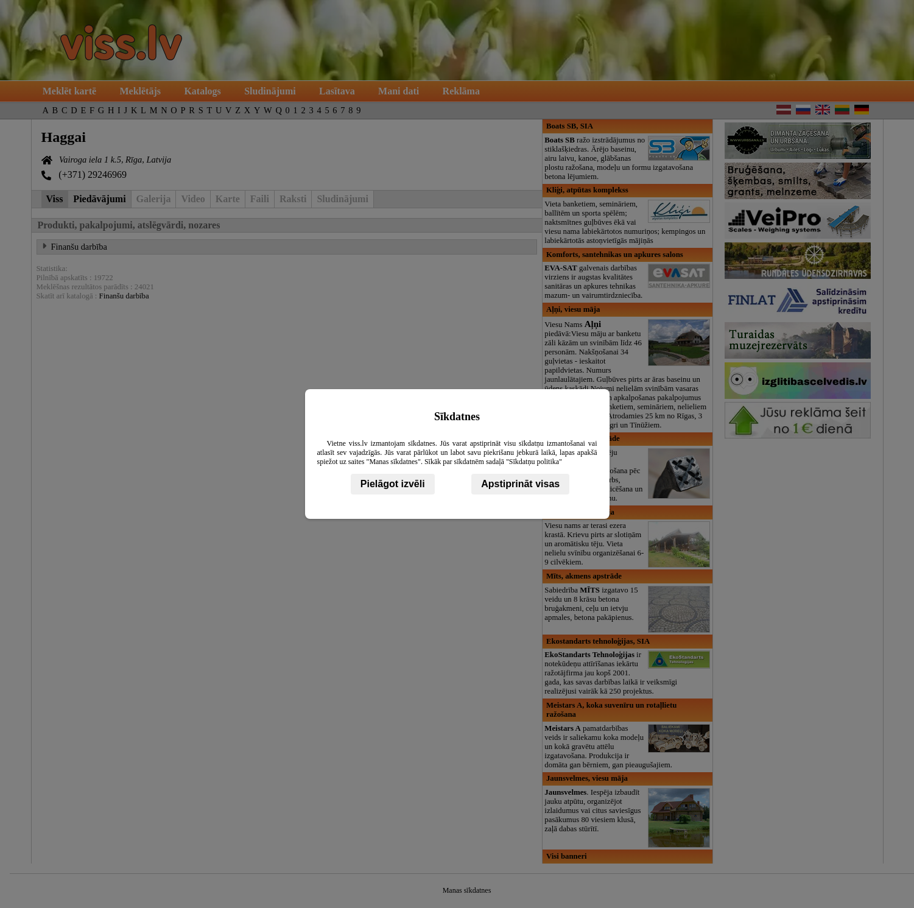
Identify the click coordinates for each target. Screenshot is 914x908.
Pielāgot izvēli (392, 484)
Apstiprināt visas (520, 484)
